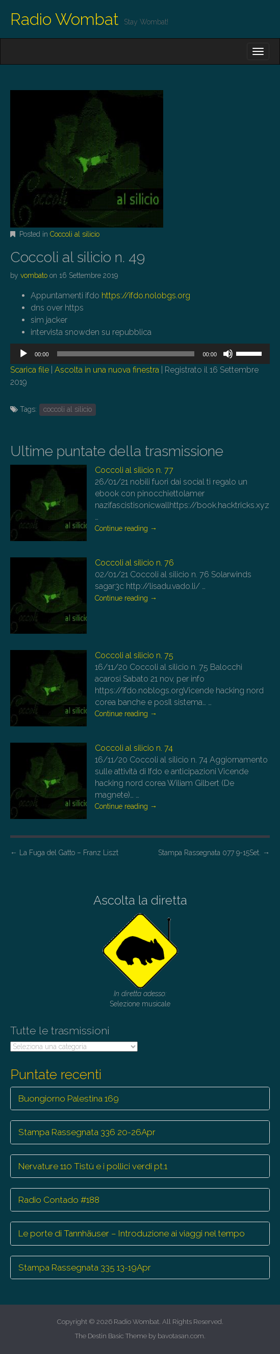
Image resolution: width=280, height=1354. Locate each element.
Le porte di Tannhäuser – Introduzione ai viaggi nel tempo (131, 1233)
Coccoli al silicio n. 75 (134, 655)
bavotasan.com (181, 1336)
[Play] (23, 354)
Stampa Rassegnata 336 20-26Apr (87, 1132)
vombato (33, 275)
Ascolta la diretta (140, 900)
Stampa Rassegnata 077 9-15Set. (214, 853)
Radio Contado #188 (58, 1200)
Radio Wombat (64, 19)
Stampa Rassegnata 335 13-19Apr (84, 1267)
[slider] (126, 353)
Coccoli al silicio (74, 234)
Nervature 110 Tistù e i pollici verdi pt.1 (92, 1166)
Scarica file (29, 370)
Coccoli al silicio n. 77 (134, 470)
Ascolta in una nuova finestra (107, 370)
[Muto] (228, 354)
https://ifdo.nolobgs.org (144, 295)
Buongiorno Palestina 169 (68, 1098)
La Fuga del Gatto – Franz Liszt (64, 853)
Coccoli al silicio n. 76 (134, 563)
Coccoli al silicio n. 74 (134, 748)
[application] (140, 354)
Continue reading (126, 528)
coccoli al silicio (67, 409)
